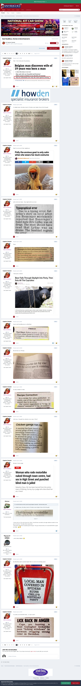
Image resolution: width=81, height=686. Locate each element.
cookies (34, 683)
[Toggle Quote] (14, 504)
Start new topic (42, 48)
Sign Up (77, 5)
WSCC (22, 9)
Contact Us (42, 677)
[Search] (65, 10)
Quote (17, 86)
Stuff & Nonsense (18, 43)
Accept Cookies (66, 683)
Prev (5, 53)
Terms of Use (11, 683)
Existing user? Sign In (69, 5)
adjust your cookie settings (8, 684)
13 (26, 53)
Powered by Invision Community (40, 679)
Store (13, 9)
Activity (8, 9)
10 (20, 53)
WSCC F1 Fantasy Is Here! (39, 1)
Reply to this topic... (12, 656)
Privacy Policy (36, 677)
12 (24, 53)
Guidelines (18, 12)
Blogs (8, 12)
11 (22, 53)
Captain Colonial (67, 27)
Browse (3, 10)
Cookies (47, 677)
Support (17, 9)
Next (29, 53)
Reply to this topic (53, 48)
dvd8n (76, 31)
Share (47, 43)
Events (12, 12)
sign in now (33, 651)
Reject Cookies (75, 683)
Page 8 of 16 (37, 53)
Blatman (76, 27)
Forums (3, 12)
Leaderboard (28, 9)
